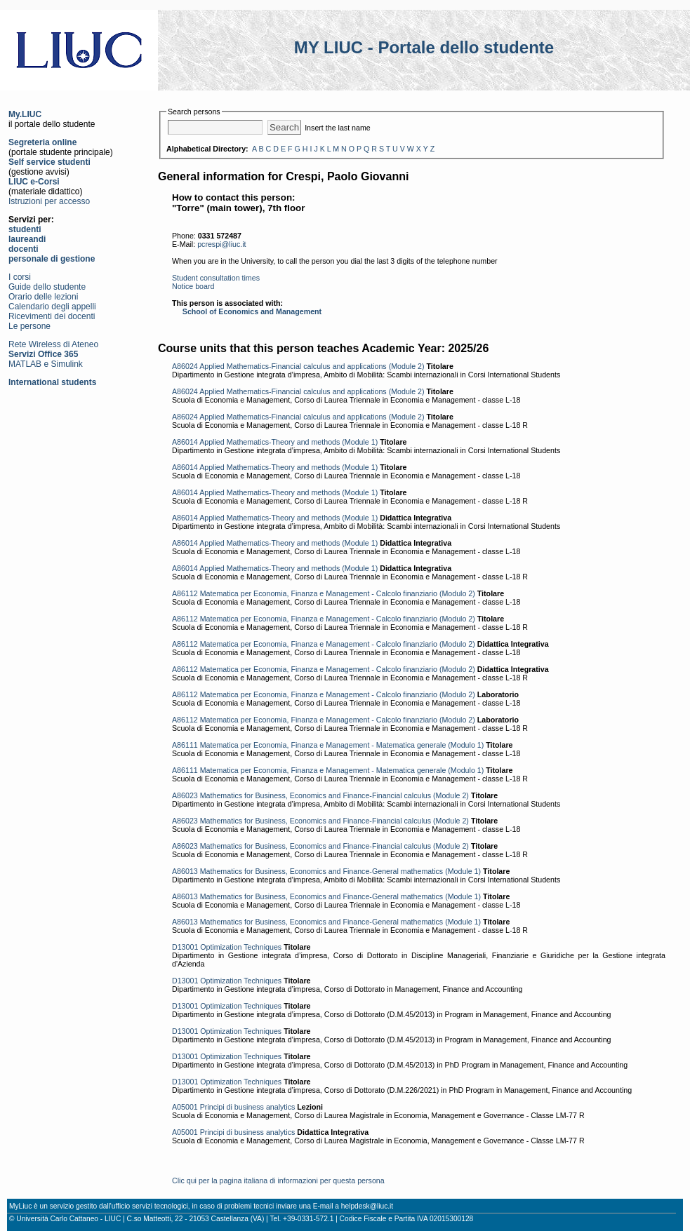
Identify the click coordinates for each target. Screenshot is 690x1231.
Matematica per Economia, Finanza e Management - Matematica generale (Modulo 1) (342, 745)
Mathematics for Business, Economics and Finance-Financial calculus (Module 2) (334, 795)
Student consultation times (216, 278)
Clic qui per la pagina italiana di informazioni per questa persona (278, 1180)
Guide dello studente (47, 287)
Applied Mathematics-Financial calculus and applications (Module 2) (311, 366)
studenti (24, 229)
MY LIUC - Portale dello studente (424, 47)
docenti (23, 249)
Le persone (29, 326)
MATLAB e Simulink (45, 364)
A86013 (185, 871)
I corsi (19, 277)
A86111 (185, 745)
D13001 (185, 947)
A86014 (185, 442)
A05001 (185, 1107)
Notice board (193, 286)
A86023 (185, 795)
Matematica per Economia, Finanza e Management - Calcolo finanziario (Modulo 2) (337, 593)
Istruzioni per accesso (49, 201)
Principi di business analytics (248, 1107)
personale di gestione (51, 259)
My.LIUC (24, 114)
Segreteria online (42, 142)
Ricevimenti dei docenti (51, 316)
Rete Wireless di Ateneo (53, 344)
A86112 (185, 593)
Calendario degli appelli (52, 306)
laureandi (27, 239)
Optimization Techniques (240, 947)
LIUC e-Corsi (34, 182)
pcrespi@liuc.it (221, 244)
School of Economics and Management (252, 311)
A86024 (185, 366)
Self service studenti (49, 162)
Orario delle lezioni (43, 297)
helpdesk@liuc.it (367, 1206)
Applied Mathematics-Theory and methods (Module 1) (288, 442)
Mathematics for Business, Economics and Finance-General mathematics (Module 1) (340, 871)
